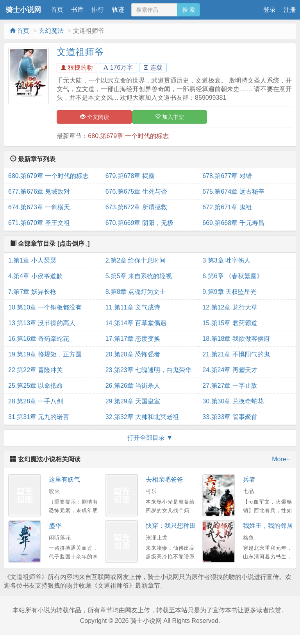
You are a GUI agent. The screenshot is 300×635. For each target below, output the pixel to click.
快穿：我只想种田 (171, 525)
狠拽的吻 (77, 67)
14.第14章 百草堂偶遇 (135, 323)
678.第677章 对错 (227, 176)
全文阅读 (94, 117)
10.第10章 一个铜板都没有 (45, 307)
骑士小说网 (23, 10)
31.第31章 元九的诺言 (38, 417)
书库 (77, 9)
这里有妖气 (64, 479)
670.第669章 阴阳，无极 (139, 222)
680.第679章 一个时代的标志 (128, 136)
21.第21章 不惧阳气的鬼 (236, 354)
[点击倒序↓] (73, 243)
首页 (57, 9)
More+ (281, 459)
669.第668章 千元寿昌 (233, 222)
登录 (269, 9)
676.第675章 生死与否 (136, 191)
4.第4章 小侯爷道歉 (35, 276)
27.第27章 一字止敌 (229, 385)
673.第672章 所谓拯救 (136, 207)
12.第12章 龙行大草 (229, 307)
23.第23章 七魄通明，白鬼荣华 (148, 370)
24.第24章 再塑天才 (229, 370)
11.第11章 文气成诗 (132, 307)
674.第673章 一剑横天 (39, 207)
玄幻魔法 (51, 30)
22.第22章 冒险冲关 (35, 370)
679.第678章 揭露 (130, 176)
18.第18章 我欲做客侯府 (236, 338)
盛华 (55, 525)
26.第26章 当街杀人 (132, 385)
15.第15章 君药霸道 (229, 323)
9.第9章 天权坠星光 (229, 291)
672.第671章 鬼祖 (227, 207)
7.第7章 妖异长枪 (32, 291)
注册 (290, 9)
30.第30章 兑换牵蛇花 (232, 401)
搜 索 (188, 10)
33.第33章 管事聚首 (229, 417)
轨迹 (118, 9)
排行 (97, 9)
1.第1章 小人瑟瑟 (32, 260)
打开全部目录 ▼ (150, 437)
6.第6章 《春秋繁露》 (232, 276)
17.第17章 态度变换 (132, 338)
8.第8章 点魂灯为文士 (135, 291)
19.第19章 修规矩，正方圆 (45, 354)
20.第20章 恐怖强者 (132, 354)
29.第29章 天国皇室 (132, 401)
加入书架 (169, 117)
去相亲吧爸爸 (164, 479)
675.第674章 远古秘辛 (233, 191)
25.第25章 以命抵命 (35, 385)
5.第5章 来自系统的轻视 (138, 276)
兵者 (249, 479)
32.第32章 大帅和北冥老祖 (142, 417)
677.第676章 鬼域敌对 (39, 191)
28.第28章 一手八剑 (35, 401)
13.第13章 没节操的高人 (41, 323)
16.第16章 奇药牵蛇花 (38, 338)
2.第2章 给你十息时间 (135, 260)
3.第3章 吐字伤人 (226, 260)
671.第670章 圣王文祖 (39, 222)
